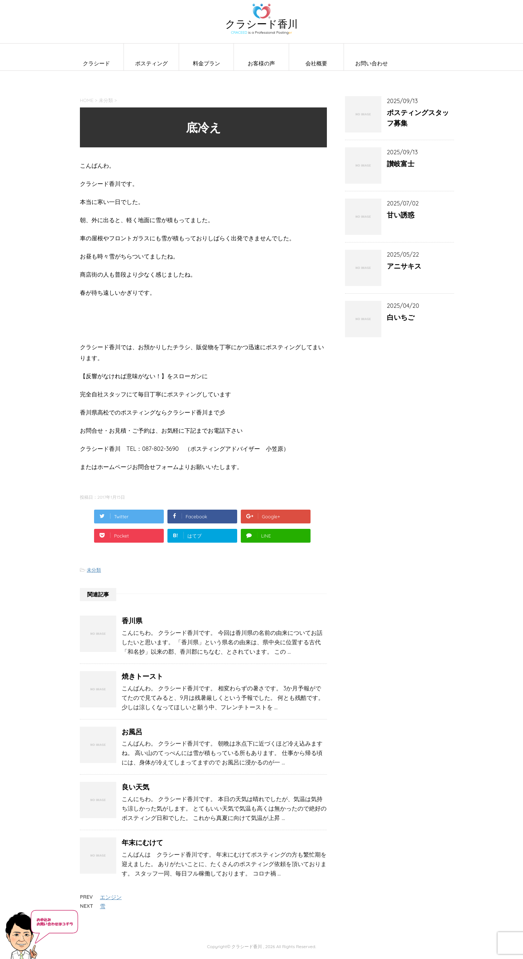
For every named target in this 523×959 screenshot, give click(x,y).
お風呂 (132, 731)
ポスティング (151, 63)
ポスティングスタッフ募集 (418, 117)
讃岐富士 (400, 163)
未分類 (94, 570)
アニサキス (404, 266)
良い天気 (135, 787)
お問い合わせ (371, 63)
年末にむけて (142, 842)
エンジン (111, 897)
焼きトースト (142, 676)
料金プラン (206, 63)
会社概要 (316, 63)
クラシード (96, 63)
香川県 (132, 620)
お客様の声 (261, 63)
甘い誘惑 (400, 215)
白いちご (400, 317)
